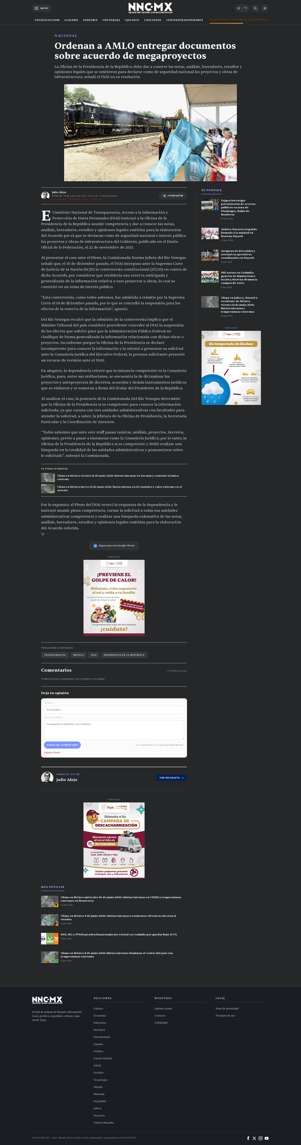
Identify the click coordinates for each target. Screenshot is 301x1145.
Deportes (99, 1115)
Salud (97, 1065)
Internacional (102, 1037)
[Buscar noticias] (255, 8)
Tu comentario (114, 728)
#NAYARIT (90, 20)
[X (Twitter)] (254, 1138)
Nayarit (98, 1087)
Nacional (66, 36)
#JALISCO (132, 20)
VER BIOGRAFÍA (172, 777)
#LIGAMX (71, 20)
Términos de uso (225, 1015)
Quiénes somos (163, 1008)
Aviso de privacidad (227, 1008)
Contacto (160, 1015)
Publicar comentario (62, 744)
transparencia (55, 655)
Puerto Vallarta (103, 1058)
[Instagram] (260, 1138)
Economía (100, 1015)
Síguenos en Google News (114, 546)
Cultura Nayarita (104, 1122)
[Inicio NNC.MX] (151, 8)
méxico (78, 655)
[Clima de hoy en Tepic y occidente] (242, 8)
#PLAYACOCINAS (47, 20)
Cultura (98, 1008)
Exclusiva (99, 1029)
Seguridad (100, 1101)
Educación (100, 1022)
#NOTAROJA (111, 20)
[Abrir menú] (41, 8)
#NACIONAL (153, 20)
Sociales (98, 1072)
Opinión (98, 1044)
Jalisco (98, 1108)
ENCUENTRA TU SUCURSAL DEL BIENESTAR (240, 19)
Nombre (114, 707)
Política (98, 1051)
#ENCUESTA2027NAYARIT (184, 20)
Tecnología (100, 1080)
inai (93, 655)
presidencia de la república (124, 655)
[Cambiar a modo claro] (265, 8)
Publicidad (161, 1022)
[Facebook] (248, 1138)
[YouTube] (267, 1138)
